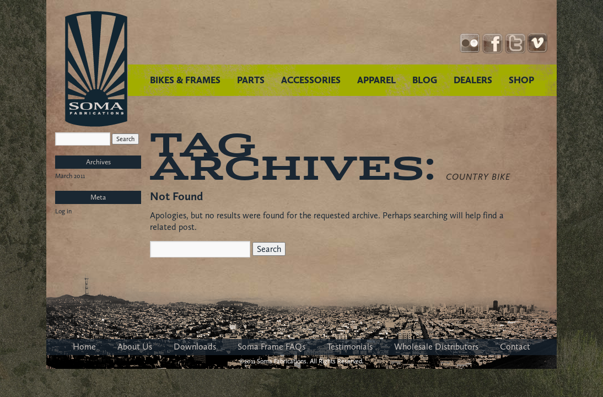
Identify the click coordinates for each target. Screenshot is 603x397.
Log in (63, 211)
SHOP (521, 79)
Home (84, 346)
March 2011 (70, 176)
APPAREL (376, 79)
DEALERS (473, 79)
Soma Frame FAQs (271, 346)
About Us (134, 346)
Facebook (492, 43)
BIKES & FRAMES (185, 79)
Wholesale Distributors (436, 346)
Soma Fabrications (96, 69)
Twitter (515, 43)
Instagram (470, 43)
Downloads (195, 346)
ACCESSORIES (311, 79)
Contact (515, 346)
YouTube (537, 43)
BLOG (424, 79)
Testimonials (350, 346)
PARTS (251, 79)
